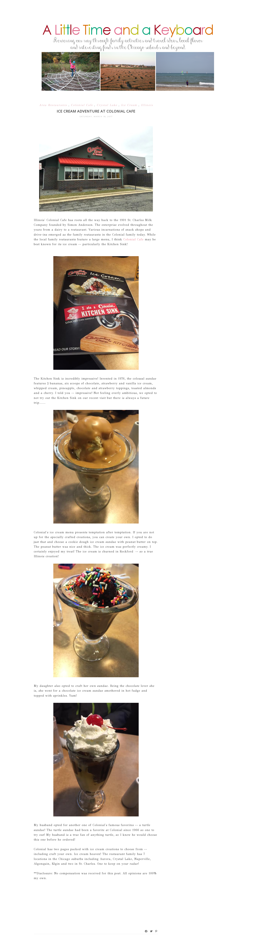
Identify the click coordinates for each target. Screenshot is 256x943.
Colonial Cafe (82, 105)
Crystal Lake (108, 105)
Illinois (147, 105)
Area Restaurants (53, 105)
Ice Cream (129, 105)
